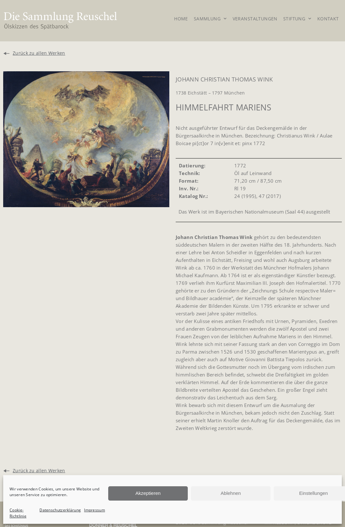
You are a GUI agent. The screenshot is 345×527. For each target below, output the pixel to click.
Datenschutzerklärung (60, 510)
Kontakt (328, 19)
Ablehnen (231, 493)
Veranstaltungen (255, 19)
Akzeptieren (147, 493)
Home (181, 19)
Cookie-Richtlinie (18, 513)
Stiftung (297, 20)
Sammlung (210, 20)
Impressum (94, 510)
